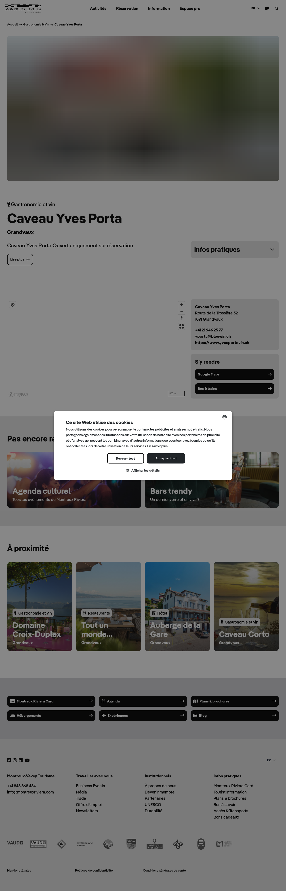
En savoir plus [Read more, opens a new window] (157, 446)
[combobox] (224, 417)
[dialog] (143, 445)
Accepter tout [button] (166, 458)
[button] (143, 470)
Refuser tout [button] (125, 458)
